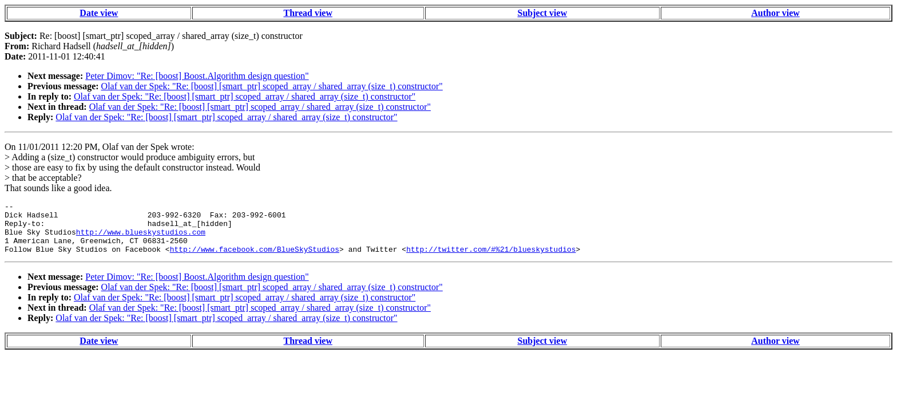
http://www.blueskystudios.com (140, 238)
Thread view (308, 13)
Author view (775, 13)
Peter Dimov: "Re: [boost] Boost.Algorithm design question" (196, 76)
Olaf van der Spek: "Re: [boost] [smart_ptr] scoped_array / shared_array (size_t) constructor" (272, 86)
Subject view (542, 13)
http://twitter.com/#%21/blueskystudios (490, 259)
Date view (99, 13)
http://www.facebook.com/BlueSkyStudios (254, 259)
